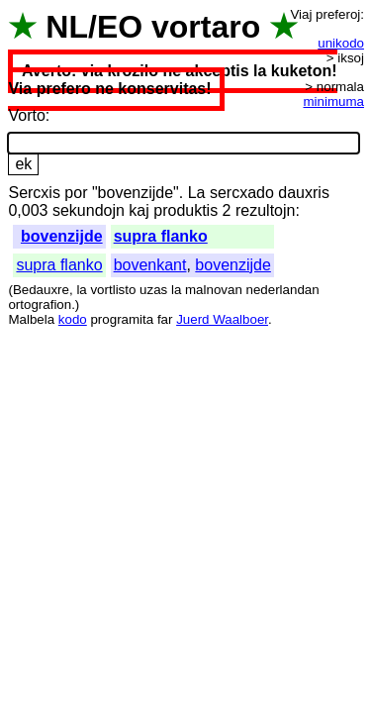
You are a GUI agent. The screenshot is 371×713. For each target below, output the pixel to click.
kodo (72, 319)
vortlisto (113, 289)
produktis (185, 210)
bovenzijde (62, 236)
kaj (138, 210)
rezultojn (265, 210)
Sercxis (33, 192)
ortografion (39, 304)
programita (121, 319)
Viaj (301, 14)
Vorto (26, 115)
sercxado (242, 192)
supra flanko (161, 236)
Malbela (31, 319)
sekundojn (88, 210)
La (197, 192)
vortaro (205, 27)
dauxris (303, 192)
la (81, 289)
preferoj (338, 14)
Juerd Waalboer (222, 319)
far (165, 319)
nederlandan (283, 289)
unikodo (341, 43)
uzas (153, 289)
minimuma (334, 101)
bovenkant (150, 264)
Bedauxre (41, 289)
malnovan (213, 289)
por (75, 192)
